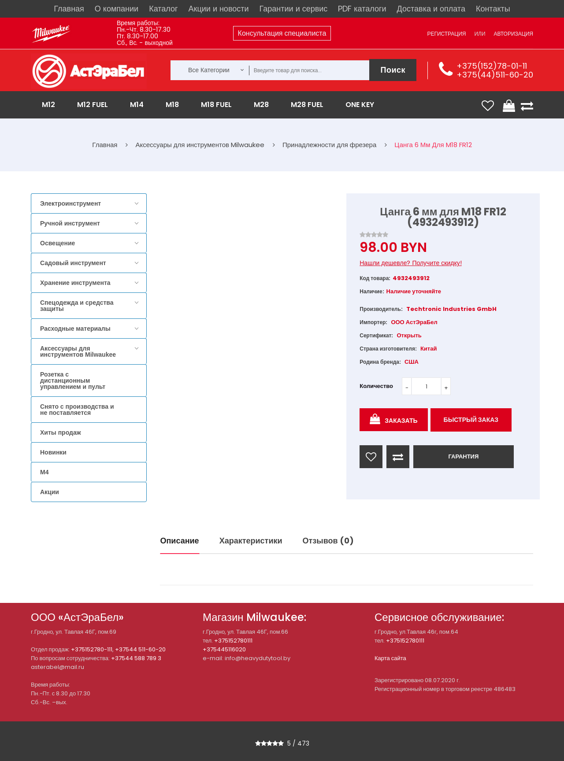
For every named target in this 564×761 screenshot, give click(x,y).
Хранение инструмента (75, 282)
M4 (44, 472)
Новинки (53, 452)
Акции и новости (219, 8)
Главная (69, 8)
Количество (376, 386)
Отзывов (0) (328, 540)
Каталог (163, 8)
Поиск (392, 69)
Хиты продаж (60, 432)
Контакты (493, 8)
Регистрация (446, 33)
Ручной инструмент (70, 223)
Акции (49, 491)
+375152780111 (233, 640)
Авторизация (513, 33)
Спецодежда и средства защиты (76, 305)
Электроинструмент (70, 203)
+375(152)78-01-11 (491, 65)
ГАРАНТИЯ (463, 456)
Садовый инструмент (73, 262)
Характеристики (250, 540)
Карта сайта (390, 658)
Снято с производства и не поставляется (77, 409)
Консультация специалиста (282, 33)
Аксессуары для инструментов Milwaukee (78, 351)
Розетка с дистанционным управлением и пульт (72, 380)
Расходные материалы (75, 328)
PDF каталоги (362, 8)
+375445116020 (224, 649)
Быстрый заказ (471, 419)
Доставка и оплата (431, 8)
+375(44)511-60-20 (494, 74)
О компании (116, 8)
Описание (179, 540)
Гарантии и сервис (294, 8)
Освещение (57, 243)
